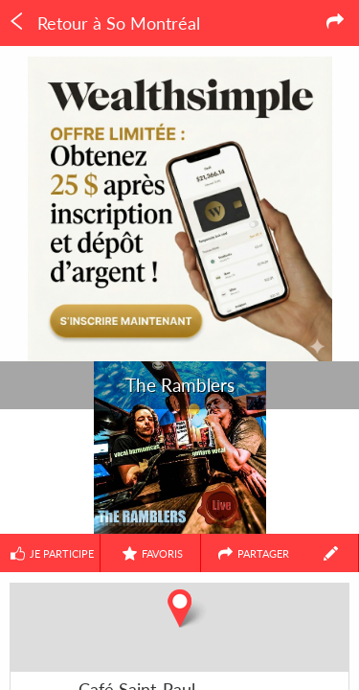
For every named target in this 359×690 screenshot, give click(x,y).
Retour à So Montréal (104, 23)
